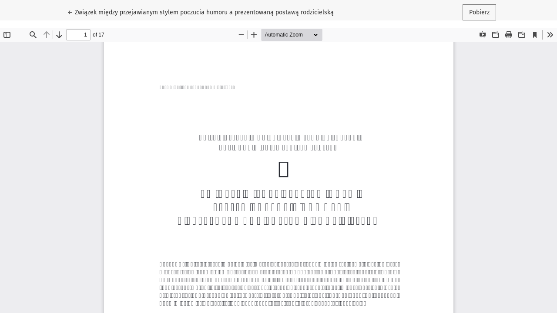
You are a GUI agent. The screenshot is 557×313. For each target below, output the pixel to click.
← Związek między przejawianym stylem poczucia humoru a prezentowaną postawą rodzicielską (200, 11)
